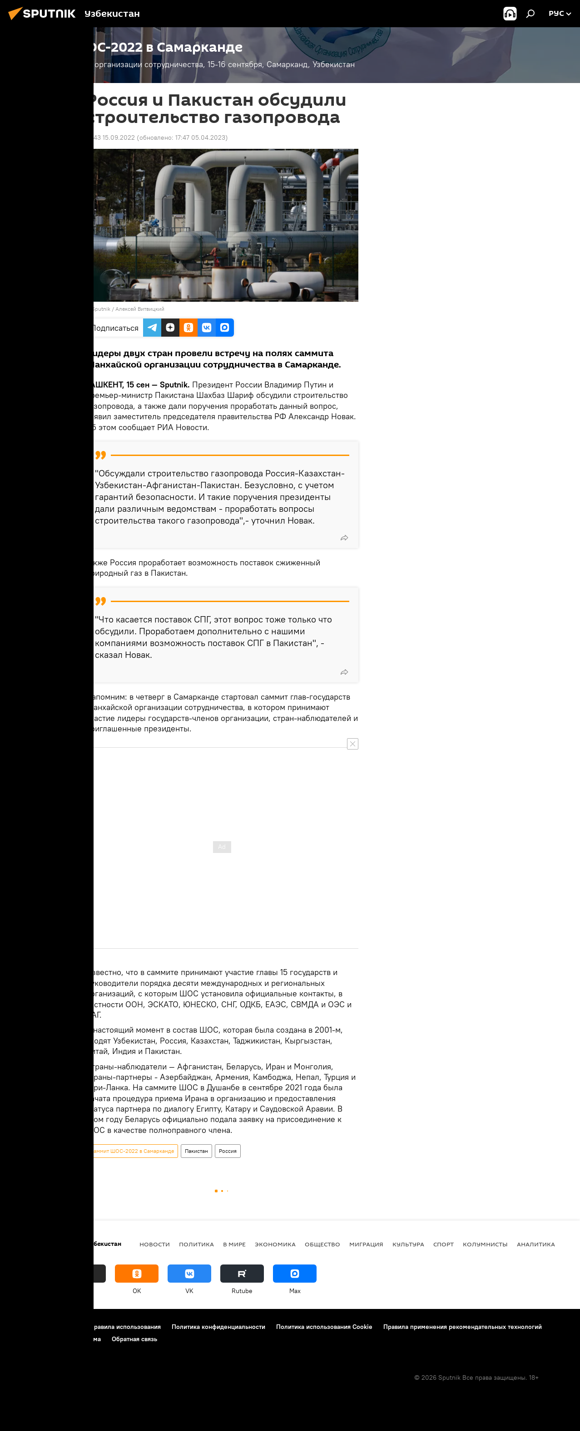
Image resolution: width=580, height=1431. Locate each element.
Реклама (88, 1339)
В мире (234, 1244)
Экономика (275, 1244)
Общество (322, 1244)
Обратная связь (134, 1339)
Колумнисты (485, 1244)
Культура (408, 1244)
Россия (228, 1150)
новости (154, 1244)
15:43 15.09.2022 (110, 137)
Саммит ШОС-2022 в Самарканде (132, 1150)
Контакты (65, 1327)
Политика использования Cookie (324, 1327)
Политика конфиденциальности (218, 1327)
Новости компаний (37, 1339)
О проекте (25, 1327)
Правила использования (125, 1327)
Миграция (366, 1244)
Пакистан (196, 1150)
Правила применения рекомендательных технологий (462, 1327)
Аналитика (536, 1244)
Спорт (443, 1244)
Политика (196, 1244)
